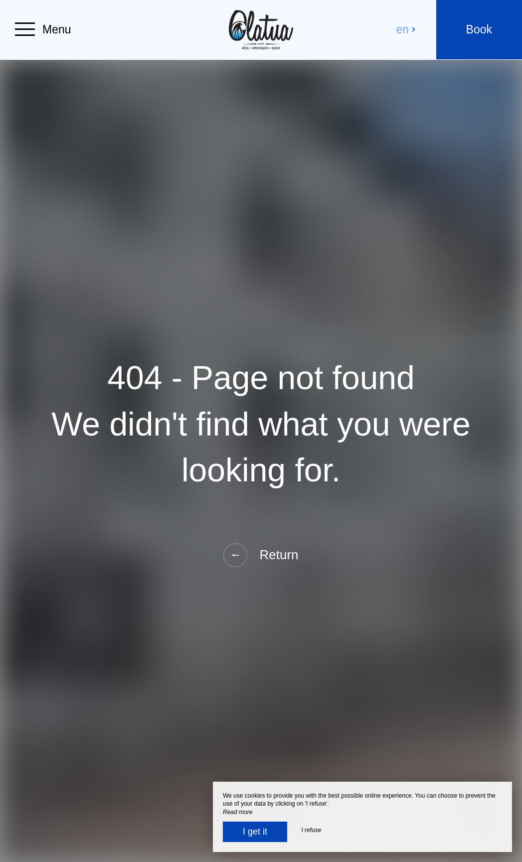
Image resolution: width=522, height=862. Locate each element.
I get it (255, 832)
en (406, 29)
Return (260, 555)
